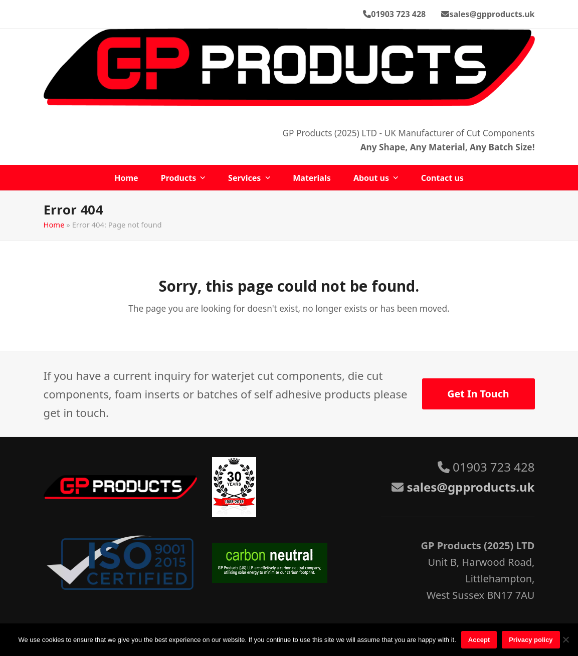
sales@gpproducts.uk (491, 14)
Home (54, 225)
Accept (479, 639)
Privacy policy (530, 639)
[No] (565, 639)
